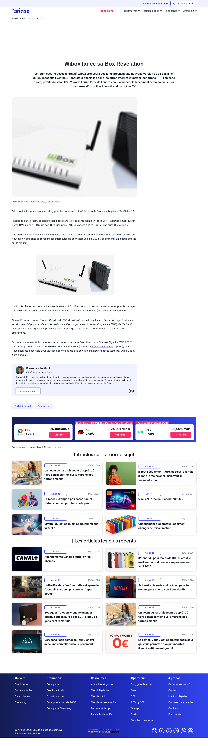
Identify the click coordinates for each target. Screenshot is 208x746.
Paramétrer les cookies (28, 733)
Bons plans (53, 684)
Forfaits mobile (23, 690)
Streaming (20, 702)
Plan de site (174, 714)
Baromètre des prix (102, 708)
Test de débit (98, 696)
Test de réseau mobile (103, 702)
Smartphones (22, 696)
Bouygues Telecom (141, 684)
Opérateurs (44, 406)
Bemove (58, 729)
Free (133, 690)
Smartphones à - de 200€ (61, 702)
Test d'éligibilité (100, 690)
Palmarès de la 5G (101, 714)
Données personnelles (180, 702)
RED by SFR (137, 702)
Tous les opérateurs (142, 720)
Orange (135, 708)
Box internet (21, 684)
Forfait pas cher (55, 696)
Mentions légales (177, 696)
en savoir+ (56, 447)
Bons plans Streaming (59, 708)
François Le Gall (20, 201)
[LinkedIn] (131, 391)
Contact (172, 690)
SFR (133, 696)
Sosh (134, 714)
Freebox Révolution (102, 346)
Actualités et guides (102, 684)
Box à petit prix (55, 690)
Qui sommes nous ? (179, 684)
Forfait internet (23, 406)
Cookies (173, 708)
